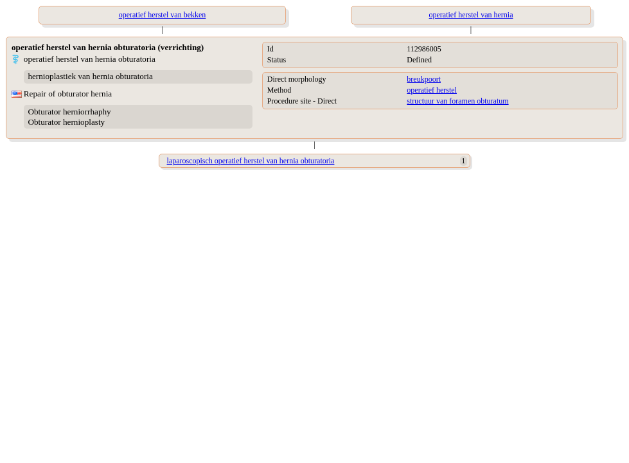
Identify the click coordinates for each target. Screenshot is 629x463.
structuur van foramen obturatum (457, 100)
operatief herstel (432, 90)
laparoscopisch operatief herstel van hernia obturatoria (251, 160)
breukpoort (424, 79)
